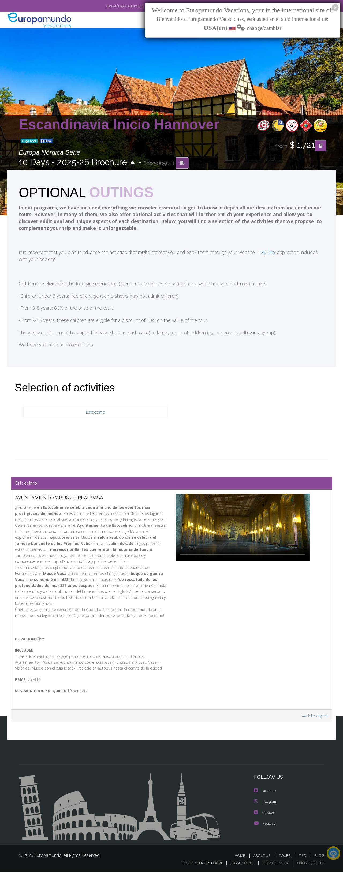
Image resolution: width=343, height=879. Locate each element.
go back (29, 141)
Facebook (265, 798)
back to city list (314, 723)
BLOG (319, 863)
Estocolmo (96, 413)
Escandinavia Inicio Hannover (119, 124)
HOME (242, 863)
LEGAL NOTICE (238, 870)
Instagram (265, 809)
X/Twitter (264, 820)
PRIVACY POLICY (273, 870)
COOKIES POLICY (309, 870)
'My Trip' (264, 253)
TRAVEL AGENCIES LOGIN (196, 870)
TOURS (286, 863)
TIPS (303, 863)
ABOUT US (263, 863)
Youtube (264, 830)
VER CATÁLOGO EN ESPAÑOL (112, 6)
